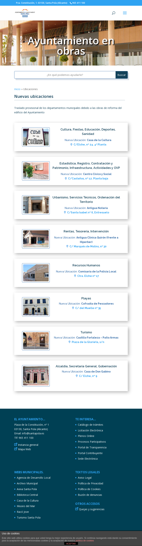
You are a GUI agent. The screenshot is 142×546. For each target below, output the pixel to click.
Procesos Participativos (92, 441)
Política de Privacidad (90, 483)
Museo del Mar (26, 506)
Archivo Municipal (27, 483)
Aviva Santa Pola (27, 489)
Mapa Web (24, 449)
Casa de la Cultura (27, 500)
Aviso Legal (85, 477)
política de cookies (85, 540)
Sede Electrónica (88, 458)
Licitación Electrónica (90, 430)
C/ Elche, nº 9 (88, 376)
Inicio (17, 89)
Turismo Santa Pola (28, 517)
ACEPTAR (71, 543)
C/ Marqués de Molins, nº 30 (88, 246)
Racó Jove (23, 512)
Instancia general (28, 445)
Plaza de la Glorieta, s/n (88, 342)
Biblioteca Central (27, 495)
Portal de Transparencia (92, 447)
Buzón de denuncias (90, 495)
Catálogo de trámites (90, 424)
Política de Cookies (89, 489)
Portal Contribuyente (90, 453)
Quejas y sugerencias (91, 509)
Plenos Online (86, 436)
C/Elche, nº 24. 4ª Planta (90, 144)
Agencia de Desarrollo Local (33, 477)
